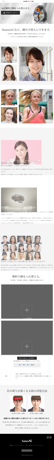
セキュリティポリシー (38, 445)
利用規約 (36, 376)
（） (27, 358)
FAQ (26, 445)
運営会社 (31, 445)
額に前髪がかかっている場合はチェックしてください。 (27, 361)
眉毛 (33, 364)
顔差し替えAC (30, 455)
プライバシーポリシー (19, 445)
